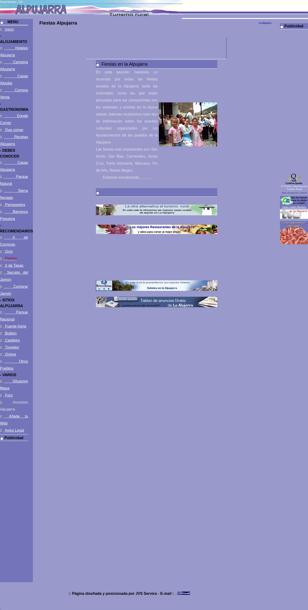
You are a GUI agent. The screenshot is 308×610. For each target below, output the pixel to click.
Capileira (12, 340)
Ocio (8, 251)
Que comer (14, 130)
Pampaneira (14, 205)
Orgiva (10, 354)
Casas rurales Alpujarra (294, 207)
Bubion (10, 333)
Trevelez (11, 347)
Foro (8, 395)
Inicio (9, 29)
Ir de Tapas (13, 265)
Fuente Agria (15, 326)
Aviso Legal (14, 430)
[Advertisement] (14, 511)
